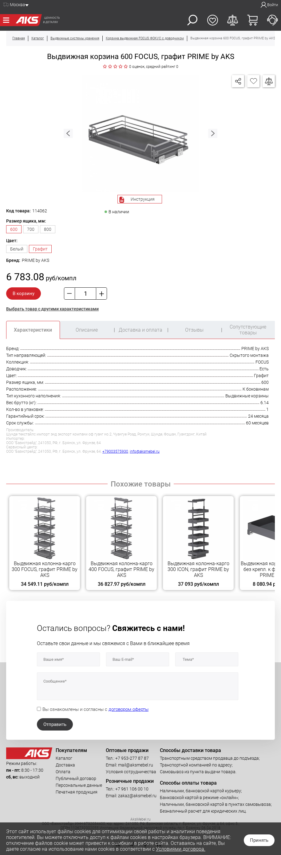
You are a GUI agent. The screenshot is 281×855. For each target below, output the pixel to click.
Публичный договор (76, 778)
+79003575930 (115, 451)
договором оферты (128, 709)
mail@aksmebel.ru (135, 764)
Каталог (64, 758)
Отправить (54, 724)
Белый (16, 248)
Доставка (65, 764)
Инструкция (143, 199)
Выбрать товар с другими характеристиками (52, 308)
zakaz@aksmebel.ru (137, 795)
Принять (259, 840)
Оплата (63, 771)
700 (30, 229)
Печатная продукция (76, 792)
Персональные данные (79, 785)
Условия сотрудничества (131, 771)
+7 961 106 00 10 (131, 788)
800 (47, 229)
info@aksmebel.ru (145, 451)
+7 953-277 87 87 (132, 758)
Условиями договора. (180, 849)
